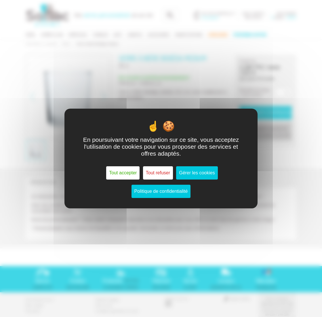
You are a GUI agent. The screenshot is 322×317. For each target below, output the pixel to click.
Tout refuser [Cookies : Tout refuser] (158, 172)
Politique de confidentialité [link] (161, 191)
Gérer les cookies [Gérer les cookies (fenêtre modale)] (197, 172)
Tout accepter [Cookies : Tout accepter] (123, 172)
